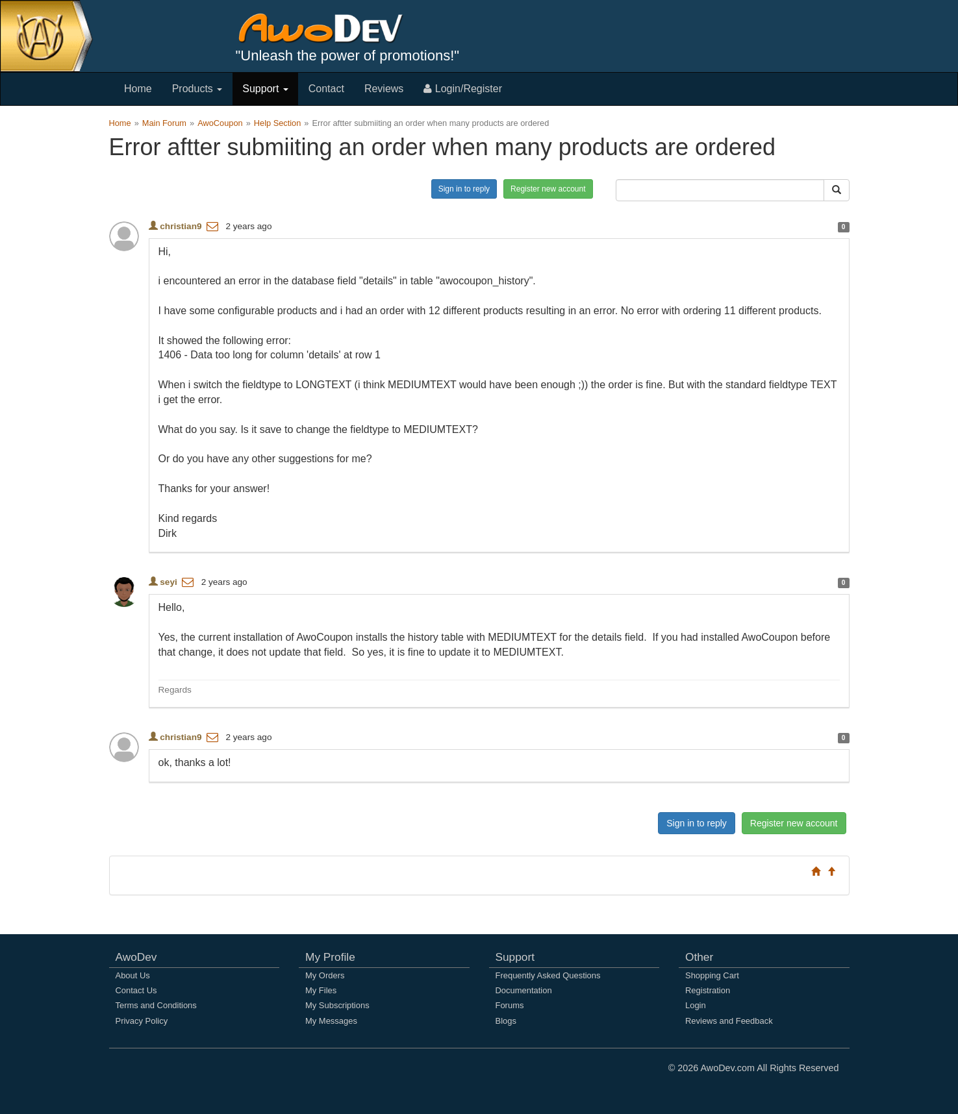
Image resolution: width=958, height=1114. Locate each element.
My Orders (324, 975)
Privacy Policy (142, 1021)
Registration (707, 990)
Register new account (548, 188)
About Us (133, 975)
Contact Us (136, 990)
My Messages (331, 1021)
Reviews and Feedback (729, 1021)
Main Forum (164, 123)
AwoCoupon (220, 123)
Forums (510, 1005)
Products (197, 88)
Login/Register (462, 88)
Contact (326, 88)
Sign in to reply (464, 188)
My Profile (330, 956)
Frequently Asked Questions (548, 975)
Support (265, 88)
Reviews (383, 88)
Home (138, 88)
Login (695, 1005)
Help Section (277, 123)
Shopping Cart (712, 975)
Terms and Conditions (156, 1005)
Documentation (524, 990)
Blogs (506, 1021)
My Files (320, 990)
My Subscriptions (337, 1005)
